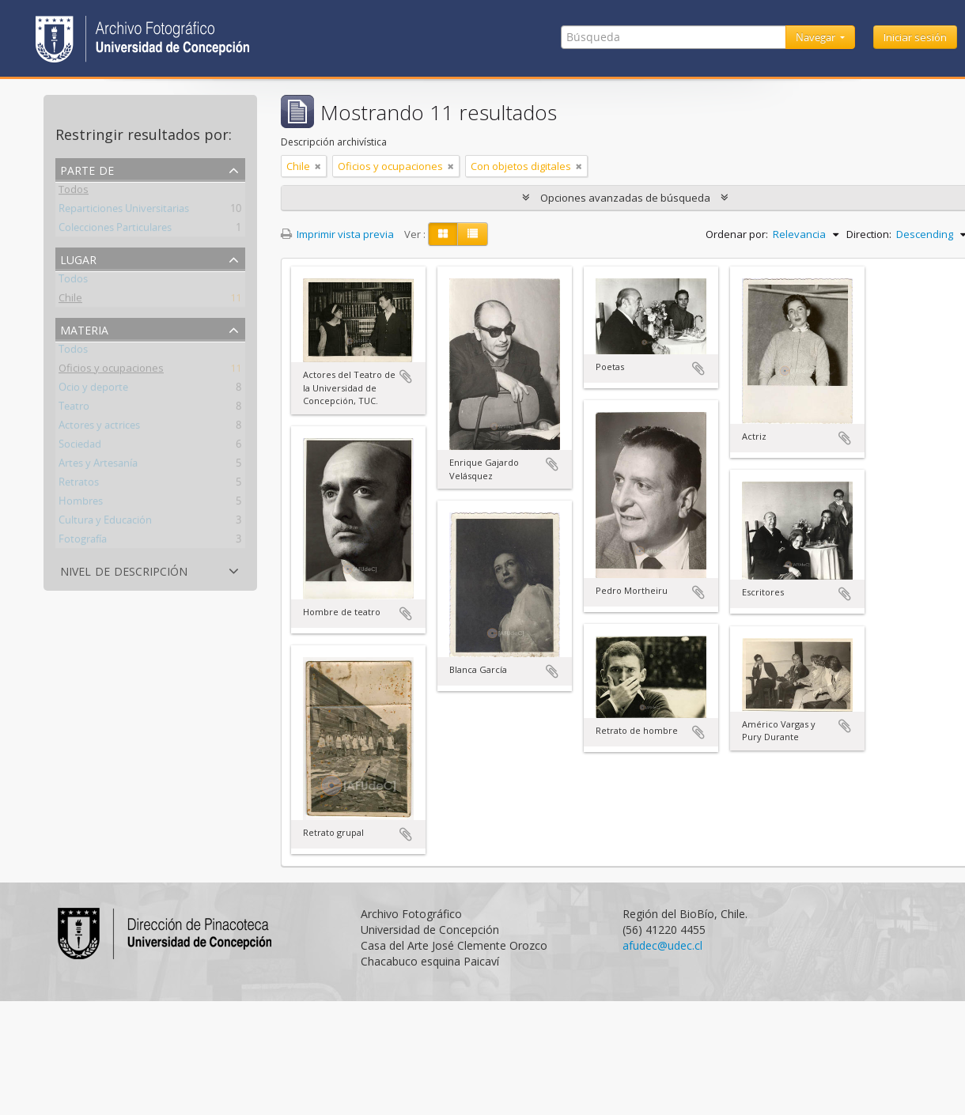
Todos (74, 192)
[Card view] (443, 234)
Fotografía (83, 542)
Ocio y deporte (93, 390)
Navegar (817, 37)
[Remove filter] (318, 166)
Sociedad (80, 447)
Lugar (78, 258)
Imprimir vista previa (337, 234)
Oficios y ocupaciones (111, 371)
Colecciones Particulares (115, 230)
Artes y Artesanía (98, 466)
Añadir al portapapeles (406, 376)
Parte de (87, 169)
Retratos (79, 485)
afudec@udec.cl (662, 945)
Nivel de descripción (123, 569)
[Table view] (472, 234)
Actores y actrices (99, 428)
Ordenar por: (737, 234)
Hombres (81, 504)
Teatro (74, 409)
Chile (70, 300)
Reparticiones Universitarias (124, 211)
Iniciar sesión (915, 37)
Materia (84, 328)
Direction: (868, 234)
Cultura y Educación (105, 523)
